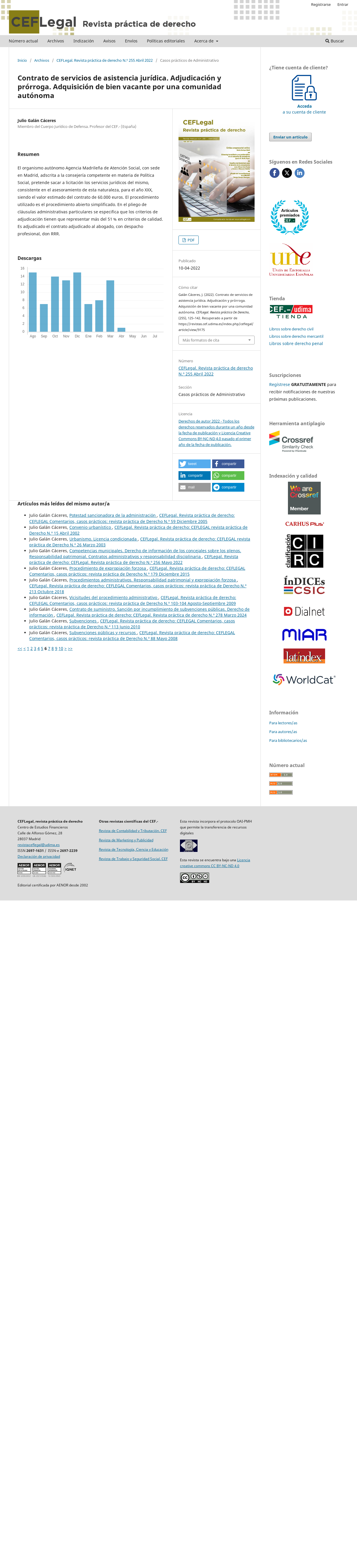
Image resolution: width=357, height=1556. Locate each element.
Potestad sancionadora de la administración (113, 515)
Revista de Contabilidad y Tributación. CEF (133, 830)
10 (61, 648)
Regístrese (279, 384)
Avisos (109, 41)
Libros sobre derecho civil (291, 329)
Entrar (342, 4)
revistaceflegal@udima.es (39, 844)
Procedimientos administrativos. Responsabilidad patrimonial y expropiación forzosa (153, 580)
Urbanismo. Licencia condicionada (103, 539)
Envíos (131, 41)
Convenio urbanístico (90, 527)
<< (20, 648)
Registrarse (321, 4)
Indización (83, 41)
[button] (195, 463)
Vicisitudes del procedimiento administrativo (113, 597)
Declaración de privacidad (39, 856)
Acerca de (204, 41)
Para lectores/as (283, 722)
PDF (191, 240)
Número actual (23, 41)
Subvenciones (83, 621)
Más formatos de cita (201, 340)
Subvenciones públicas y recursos (103, 632)
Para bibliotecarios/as (288, 740)
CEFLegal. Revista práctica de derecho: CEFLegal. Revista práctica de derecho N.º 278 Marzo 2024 (151, 615)
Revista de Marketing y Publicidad (126, 840)
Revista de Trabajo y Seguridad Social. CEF (133, 858)
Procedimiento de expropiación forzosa (108, 568)
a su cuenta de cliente (304, 106)
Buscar (334, 41)
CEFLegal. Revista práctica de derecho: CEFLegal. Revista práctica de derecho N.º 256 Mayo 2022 (133, 559)
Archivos (55, 41)
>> (70, 648)
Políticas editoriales (166, 41)
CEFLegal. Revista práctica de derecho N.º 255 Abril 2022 (104, 60)
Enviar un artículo (290, 137)
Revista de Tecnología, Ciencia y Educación (133, 849)
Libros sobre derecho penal (296, 343)
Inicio (22, 60)
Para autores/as (283, 731)
